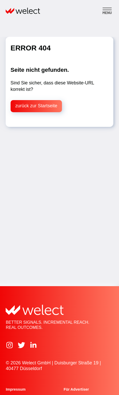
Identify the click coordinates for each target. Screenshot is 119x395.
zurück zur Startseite (36, 105)
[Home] (23, 11)
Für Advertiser (76, 389)
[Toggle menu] (107, 11)
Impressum (16, 389)
